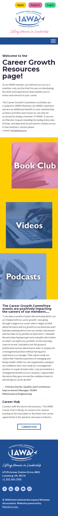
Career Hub (29, 426)
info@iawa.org (18, 130)
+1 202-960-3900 (11, 479)
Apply (20, 4)
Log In (50, 4)
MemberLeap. (10, 506)
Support (35, 4)
